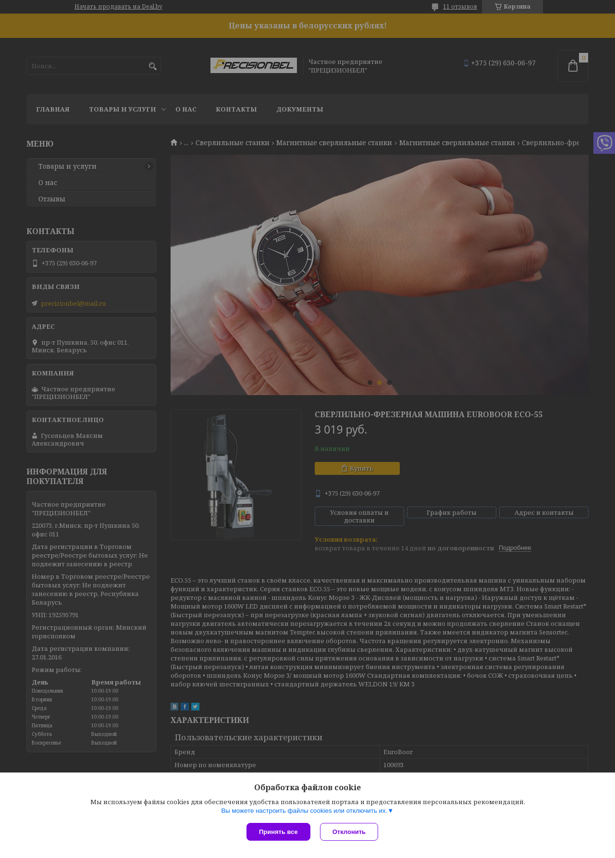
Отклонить (349, 831)
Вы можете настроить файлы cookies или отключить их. (304, 810)
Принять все (278, 831)
